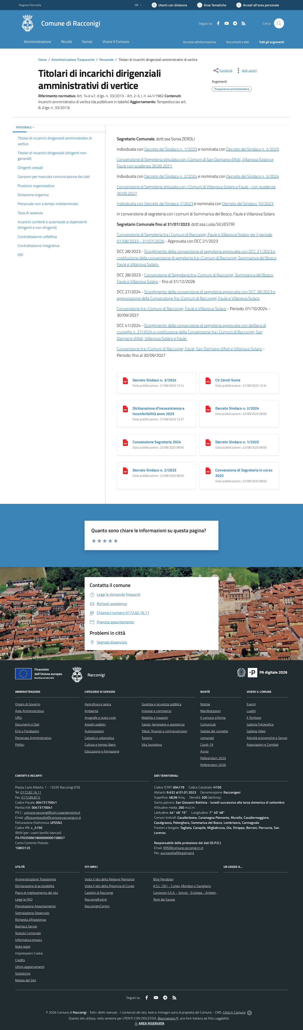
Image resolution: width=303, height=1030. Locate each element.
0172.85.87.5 (30, 797)
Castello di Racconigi (99, 892)
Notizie (205, 704)
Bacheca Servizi (26, 926)
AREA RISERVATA (149, 1023)
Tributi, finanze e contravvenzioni (164, 731)
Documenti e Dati (27, 724)
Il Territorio (254, 717)
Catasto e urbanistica (99, 737)
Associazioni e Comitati (263, 744)
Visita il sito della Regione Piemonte (109, 879)
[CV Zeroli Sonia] (208, 380)
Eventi (251, 704)
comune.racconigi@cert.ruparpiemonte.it (52, 812)
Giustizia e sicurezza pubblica (161, 704)
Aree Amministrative (29, 710)
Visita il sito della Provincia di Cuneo (109, 885)
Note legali (22, 946)
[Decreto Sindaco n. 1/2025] (208, 442)
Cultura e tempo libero (100, 744)
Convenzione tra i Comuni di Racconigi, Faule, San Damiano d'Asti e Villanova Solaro (189, 348)
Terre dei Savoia (164, 899)
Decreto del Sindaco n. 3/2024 (252, 176)
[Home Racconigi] (59, 23)
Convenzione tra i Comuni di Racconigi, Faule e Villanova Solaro (171, 308)
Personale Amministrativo (33, 737)
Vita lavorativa (152, 744)
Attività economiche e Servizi (267, 737)
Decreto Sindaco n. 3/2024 (154, 380)
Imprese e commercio (156, 710)
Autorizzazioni (94, 731)
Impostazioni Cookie (29, 953)
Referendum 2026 (213, 764)
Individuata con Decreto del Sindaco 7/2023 (155, 203)
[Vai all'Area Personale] (257, 5)
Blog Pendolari (163, 879)
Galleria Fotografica (260, 724)
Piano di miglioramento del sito (36, 892)
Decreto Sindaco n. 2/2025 (154, 470)
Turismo (147, 737)
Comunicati (208, 724)
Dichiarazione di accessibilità (34, 885)
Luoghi (251, 710)
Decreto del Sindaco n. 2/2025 (252, 149)
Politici (19, 744)
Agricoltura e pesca (98, 704)
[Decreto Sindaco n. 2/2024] (208, 408)
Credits (20, 959)
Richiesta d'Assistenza (30, 919)
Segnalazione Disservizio (32, 912)
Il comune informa (213, 717)
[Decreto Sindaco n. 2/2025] (125, 470)
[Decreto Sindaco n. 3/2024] (125, 380)
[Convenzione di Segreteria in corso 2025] (208, 470)
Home (42, 59)
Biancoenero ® (168, 1018)
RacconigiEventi (96, 899)
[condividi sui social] (222, 70)
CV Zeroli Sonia (227, 380)
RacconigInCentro (97, 906)
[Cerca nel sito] (279, 23)
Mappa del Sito (25, 980)
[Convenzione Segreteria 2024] (125, 442)
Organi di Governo (27, 704)
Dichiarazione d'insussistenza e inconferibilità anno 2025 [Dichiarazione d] (158, 411)
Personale (106, 59)
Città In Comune (234, 1012)
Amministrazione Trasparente (73, 59)
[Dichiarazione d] (125, 408)
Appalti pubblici (95, 724)
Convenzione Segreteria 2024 (157, 442)
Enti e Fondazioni (27, 731)
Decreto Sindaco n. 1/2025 (237, 442)
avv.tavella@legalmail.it (177, 852)
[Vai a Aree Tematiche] (211, 5)
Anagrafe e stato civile (100, 717)
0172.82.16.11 (30, 792)
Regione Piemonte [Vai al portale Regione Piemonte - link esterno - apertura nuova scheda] (30, 5)
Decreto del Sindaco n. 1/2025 (170, 149)
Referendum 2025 (213, 758)
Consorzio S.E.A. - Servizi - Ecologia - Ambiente (186, 892)
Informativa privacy (28, 939)
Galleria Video (256, 731)
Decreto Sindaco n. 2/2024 (237, 408)
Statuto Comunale (28, 933)
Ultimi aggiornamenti (29, 966)
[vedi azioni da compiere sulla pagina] (246, 70)
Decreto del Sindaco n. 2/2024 (170, 176)
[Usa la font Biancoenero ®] (169, 5)
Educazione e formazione (102, 751)
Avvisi (204, 751)
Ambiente (91, 710)
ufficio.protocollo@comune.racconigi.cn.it (52, 817)
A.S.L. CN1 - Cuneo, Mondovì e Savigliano (182, 885)
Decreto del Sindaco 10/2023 (247, 203)
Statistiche (22, 973)
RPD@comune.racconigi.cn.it (183, 847)
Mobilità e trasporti (155, 717)
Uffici (18, 717)
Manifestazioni (210, 710)
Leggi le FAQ (24, 899)
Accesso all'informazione (199, 42)
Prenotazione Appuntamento (35, 906)
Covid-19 (206, 744)
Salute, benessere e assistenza (163, 724)
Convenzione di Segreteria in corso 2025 (243, 472)
